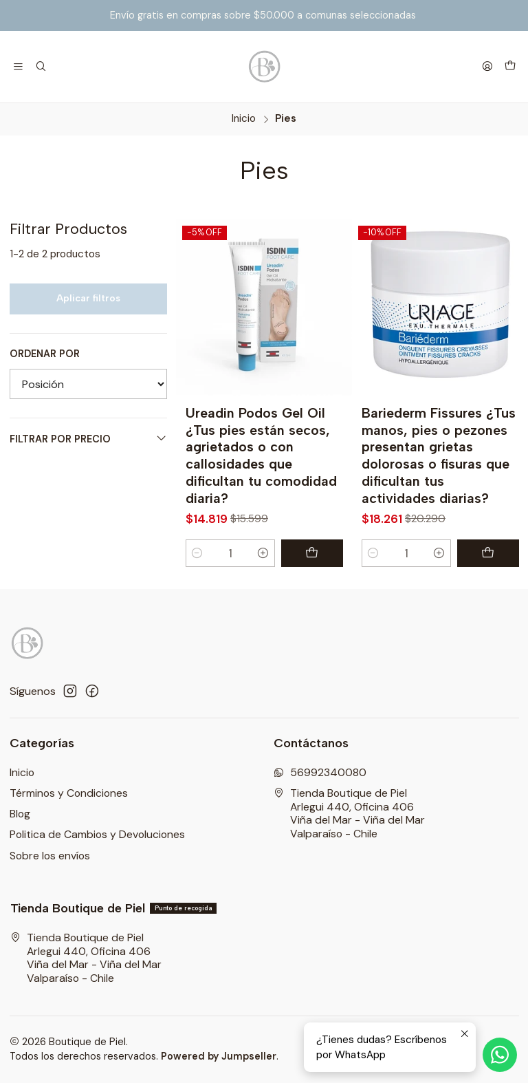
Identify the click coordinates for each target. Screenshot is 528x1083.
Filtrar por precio (88, 438)
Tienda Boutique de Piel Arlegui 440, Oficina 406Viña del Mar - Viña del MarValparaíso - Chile (349, 813)
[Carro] (509, 67)
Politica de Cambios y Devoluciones (97, 834)
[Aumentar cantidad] (263, 553)
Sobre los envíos (50, 855)
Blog (20, 813)
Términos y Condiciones (69, 793)
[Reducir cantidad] (197, 553)
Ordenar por (45, 353)
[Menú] (19, 66)
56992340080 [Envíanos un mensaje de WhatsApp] (320, 772)
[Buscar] (41, 66)
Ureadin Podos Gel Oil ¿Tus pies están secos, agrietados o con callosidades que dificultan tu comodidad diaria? (261, 455)
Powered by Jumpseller (218, 1056)
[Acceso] (487, 66)
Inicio (244, 119)
